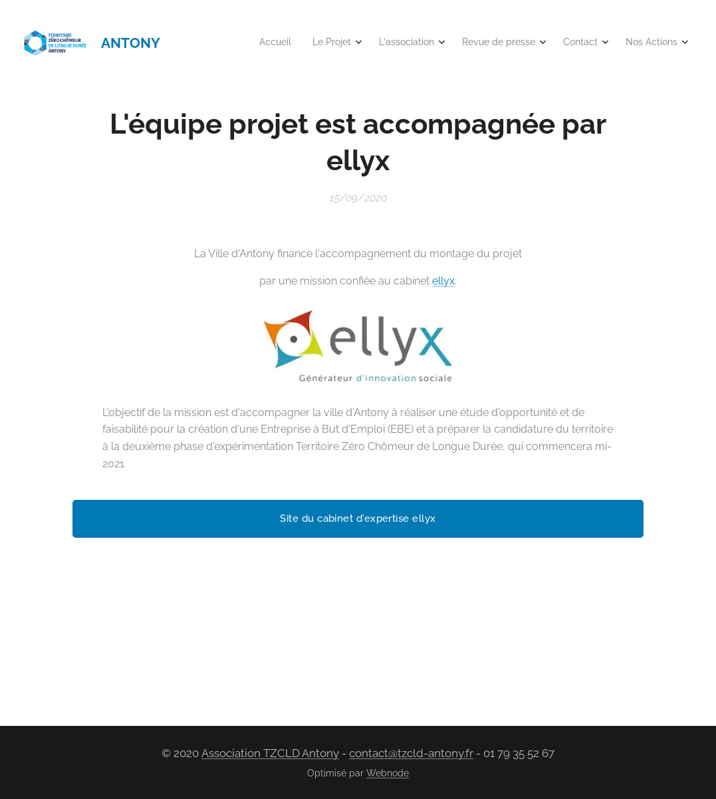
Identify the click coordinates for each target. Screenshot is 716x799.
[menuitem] (548, 43)
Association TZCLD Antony (270, 753)
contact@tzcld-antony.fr (411, 753)
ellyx (443, 280)
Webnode (387, 773)
